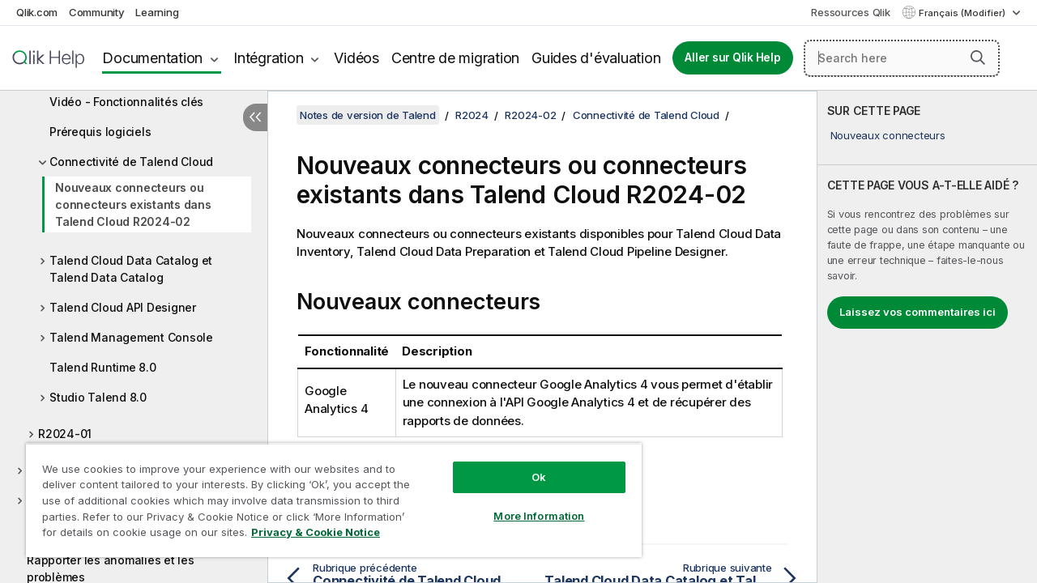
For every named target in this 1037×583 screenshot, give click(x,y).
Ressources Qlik (850, 12)
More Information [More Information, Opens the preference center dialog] (526, 503)
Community (97, 12)
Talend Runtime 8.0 (102, 367)
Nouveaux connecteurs (887, 135)
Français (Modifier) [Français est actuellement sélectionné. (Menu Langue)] (963, 13)
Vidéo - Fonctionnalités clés (126, 102)
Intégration (268, 57)
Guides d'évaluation (595, 57)
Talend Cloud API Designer (122, 307)
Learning (156, 12)
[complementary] (927, 337)
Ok (526, 464)
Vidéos (356, 57)
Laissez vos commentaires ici (917, 311)
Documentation (152, 57)
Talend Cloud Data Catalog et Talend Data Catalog (130, 268)
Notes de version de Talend (368, 115)
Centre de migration (455, 57)
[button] (978, 57)
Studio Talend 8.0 (98, 397)
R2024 (472, 115)
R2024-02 (530, 115)
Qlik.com (37, 12)
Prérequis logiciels (100, 131)
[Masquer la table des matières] (255, 117)
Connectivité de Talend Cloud (131, 161)
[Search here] (901, 58)
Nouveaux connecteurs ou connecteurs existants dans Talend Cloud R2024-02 (133, 204)
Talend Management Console (131, 337)
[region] (326, 494)
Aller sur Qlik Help (732, 57)
